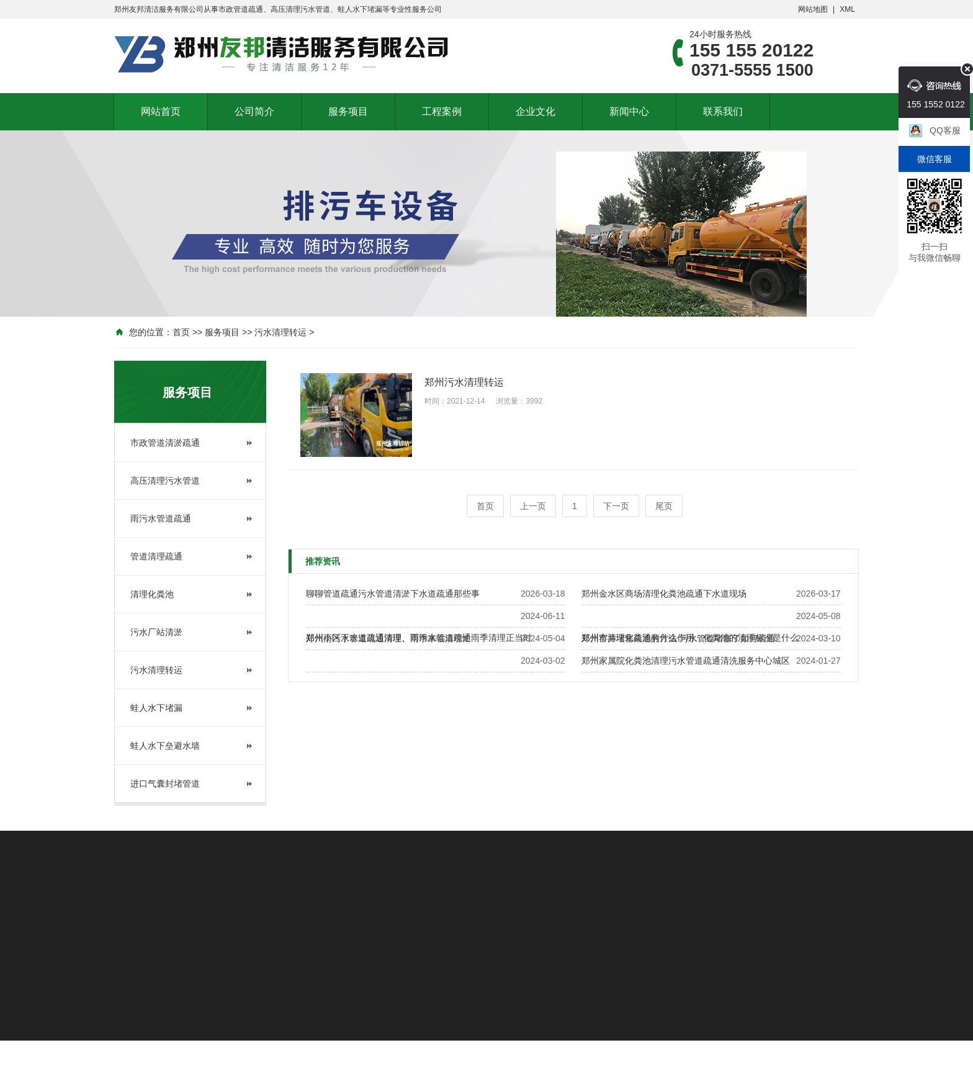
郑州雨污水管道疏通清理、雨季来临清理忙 (388, 638)
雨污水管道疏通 (160, 518)
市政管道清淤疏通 (165, 443)
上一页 (533, 506)
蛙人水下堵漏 (156, 708)
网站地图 (813, 9)
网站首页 (161, 111)
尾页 (664, 506)
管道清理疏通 (156, 556)
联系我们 (723, 111)
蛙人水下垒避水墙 (165, 746)
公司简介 (254, 111)
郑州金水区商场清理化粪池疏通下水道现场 (664, 594)
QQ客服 (945, 130)
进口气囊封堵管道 (165, 784)
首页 (181, 332)
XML (847, 9)
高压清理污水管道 (165, 481)
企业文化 (535, 111)
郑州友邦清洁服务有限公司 (159, 9)
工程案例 (442, 111)
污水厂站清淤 (156, 632)
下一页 (616, 506)
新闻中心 (629, 111)
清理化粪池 (152, 594)
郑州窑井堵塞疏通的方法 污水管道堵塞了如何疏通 (678, 638)
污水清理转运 (280, 332)
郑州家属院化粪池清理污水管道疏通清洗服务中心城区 (685, 661)
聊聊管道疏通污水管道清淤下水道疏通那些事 (393, 594)
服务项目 (348, 111)
